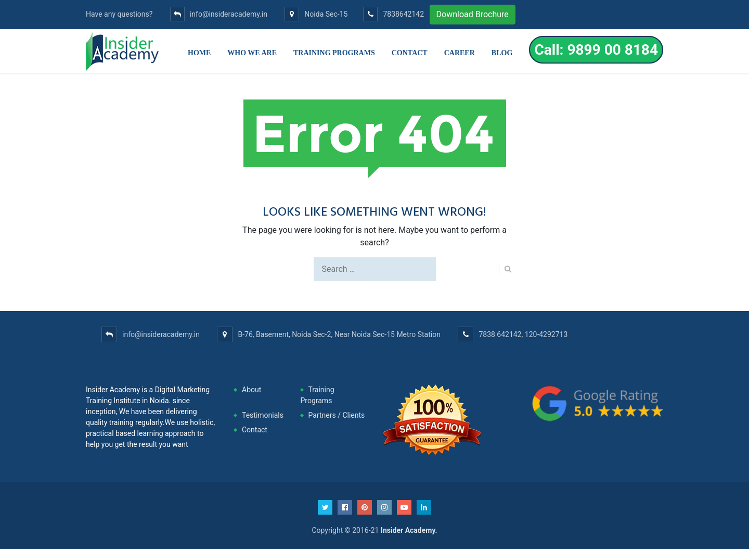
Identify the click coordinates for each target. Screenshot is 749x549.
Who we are (252, 53)
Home (199, 53)
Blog (502, 53)
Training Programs (334, 53)
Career (459, 53)
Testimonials (262, 415)
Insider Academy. (409, 530)
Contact (410, 53)
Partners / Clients (336, 415)
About (251, 389)
